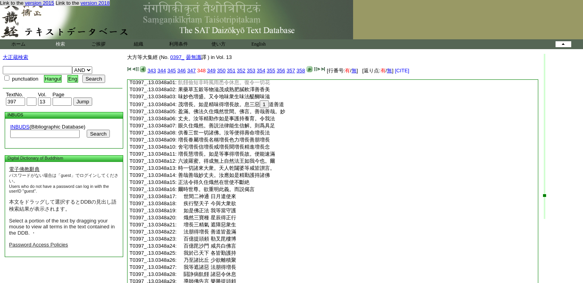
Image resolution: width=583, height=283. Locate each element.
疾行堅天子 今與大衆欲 (207, 203)
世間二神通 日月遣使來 (207, 196)
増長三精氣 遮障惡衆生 (207, 225)
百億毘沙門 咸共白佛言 (207, 246)
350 (221, 71)
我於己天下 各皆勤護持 (207, 253)
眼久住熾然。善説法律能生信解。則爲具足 (226, 126)
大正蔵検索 (15, 57)
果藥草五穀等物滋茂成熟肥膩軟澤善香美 (224, 89)
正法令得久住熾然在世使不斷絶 (214, 182)
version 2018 (94, 3)
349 (211, 71)
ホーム (18, 44)
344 (161, 71)
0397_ (177, 57)
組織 (138, 44)
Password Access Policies (38, 245)
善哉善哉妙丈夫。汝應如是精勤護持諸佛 (224, 175)
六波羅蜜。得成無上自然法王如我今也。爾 (226, 161)
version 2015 (39, 3)
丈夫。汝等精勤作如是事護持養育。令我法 (226, 118)
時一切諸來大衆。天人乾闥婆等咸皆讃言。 (226, 168)
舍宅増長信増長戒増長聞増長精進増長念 (224, 147)
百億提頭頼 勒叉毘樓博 (207, 239)
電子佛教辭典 (24, 169)
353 (251, 71)
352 (241, 71)
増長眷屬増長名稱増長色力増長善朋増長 (224, 140)
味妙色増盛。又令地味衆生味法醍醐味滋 (224, 96)
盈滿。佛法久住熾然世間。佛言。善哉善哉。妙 (231, 111)
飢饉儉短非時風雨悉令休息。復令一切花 (224, 82)
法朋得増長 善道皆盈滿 (207, 232)
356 (281, 71)
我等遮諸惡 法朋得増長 (207, 267)
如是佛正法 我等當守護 (207, 210)
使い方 (218, 44)
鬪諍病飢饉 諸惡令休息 (207, 274)
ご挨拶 (98, 44)
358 (301, 71)
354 (261, 71)
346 (181, 71)
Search (98, 134)
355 (271, 71)
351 (231, 71)
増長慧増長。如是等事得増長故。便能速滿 (226, 154)
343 (152, 71)
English (258, 44)
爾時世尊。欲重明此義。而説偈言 (216, 189)
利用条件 (178, 44)
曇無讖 (193, 57)
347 (191, 71)
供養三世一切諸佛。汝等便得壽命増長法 (224, 133)
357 (290, 71)
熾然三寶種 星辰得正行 (207, 218)
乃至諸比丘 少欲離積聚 (207, 260)
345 (172, 71)
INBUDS (19, 127)
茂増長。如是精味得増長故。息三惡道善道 (231, 104)
